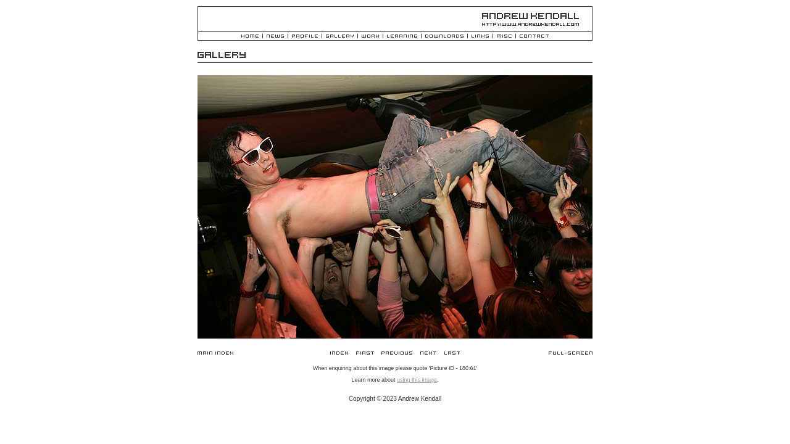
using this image (417, 380)
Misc (504, 36)
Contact (534, 36)
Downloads (444, 36)
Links (480, 36)
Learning (402, 36)
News (275, 36)
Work (370, 36)
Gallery (340, 36)
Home (250, 36)
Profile (305, 36)
